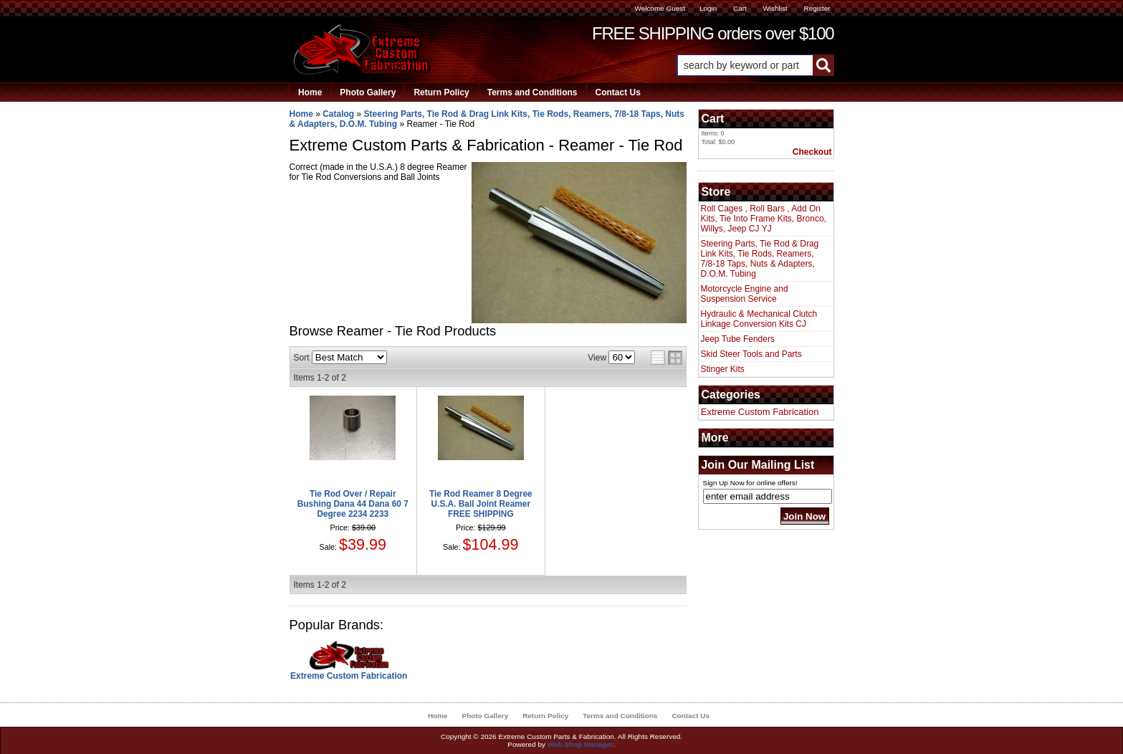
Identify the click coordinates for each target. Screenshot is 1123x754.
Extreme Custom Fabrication (348, 676)
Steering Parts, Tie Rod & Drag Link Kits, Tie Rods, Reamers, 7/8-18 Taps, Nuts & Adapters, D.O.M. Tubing (760, 259)
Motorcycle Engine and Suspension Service (744, 294)
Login (708, 8)
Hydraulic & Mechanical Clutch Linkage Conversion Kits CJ (759, 319)
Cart (740, 8)
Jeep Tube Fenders (738, 339)
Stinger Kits (723, 369)
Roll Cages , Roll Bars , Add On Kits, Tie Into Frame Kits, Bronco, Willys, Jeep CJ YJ (763, 219)
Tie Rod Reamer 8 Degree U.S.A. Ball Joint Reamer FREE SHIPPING (480, 504)
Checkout (812, 152)
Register (816, 8)
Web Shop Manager (580, 744)
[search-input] (745, 65)
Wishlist (775, 8)
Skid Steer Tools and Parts (751, 354)
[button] (755, 65)
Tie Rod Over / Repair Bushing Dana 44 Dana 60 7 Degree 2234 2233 (352, 504)
